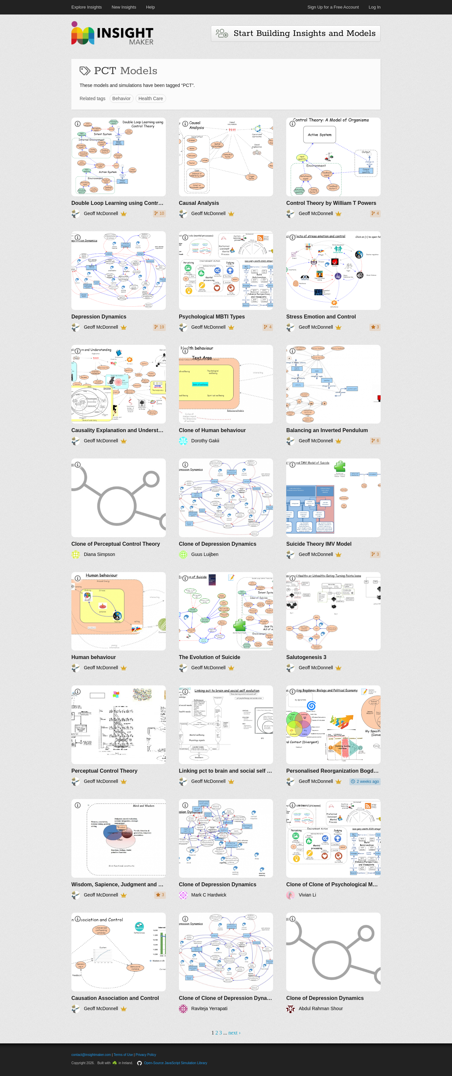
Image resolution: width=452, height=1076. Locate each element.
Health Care (150, 98)
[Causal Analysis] (226, 168)
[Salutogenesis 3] (333, 622)
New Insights (124, 7)
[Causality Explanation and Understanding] (118, 395)
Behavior (122, 98)
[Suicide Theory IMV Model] (333, 508)
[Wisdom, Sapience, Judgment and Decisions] (118, 849)
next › (234, 1032)
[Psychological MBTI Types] (226, 281)
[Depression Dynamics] (118, 281)
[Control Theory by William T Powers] (333, 168)
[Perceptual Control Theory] (118, 735)
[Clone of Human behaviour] (226, 395)
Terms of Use (123, 1055)
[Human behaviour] (118, 622)
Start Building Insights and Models (296, 33)
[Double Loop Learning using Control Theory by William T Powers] (118, 168)
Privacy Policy (146, 1055)
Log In (375, 7)
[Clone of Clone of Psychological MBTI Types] (333, 849)
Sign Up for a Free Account (333, 7)
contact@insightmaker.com (91, 1055)
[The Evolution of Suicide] (226, 622)
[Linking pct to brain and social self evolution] (226, 735)
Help (150, 7)
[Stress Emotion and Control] (333, 281)
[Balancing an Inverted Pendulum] (333, 395)
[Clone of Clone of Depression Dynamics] (226, 963)
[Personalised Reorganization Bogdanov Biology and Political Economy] (333, 735)
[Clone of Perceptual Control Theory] (118, 508)
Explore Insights (86, 7)
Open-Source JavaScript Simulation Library (175, 1063)
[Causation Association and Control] (118, 963)
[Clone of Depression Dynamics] (226, 508)
